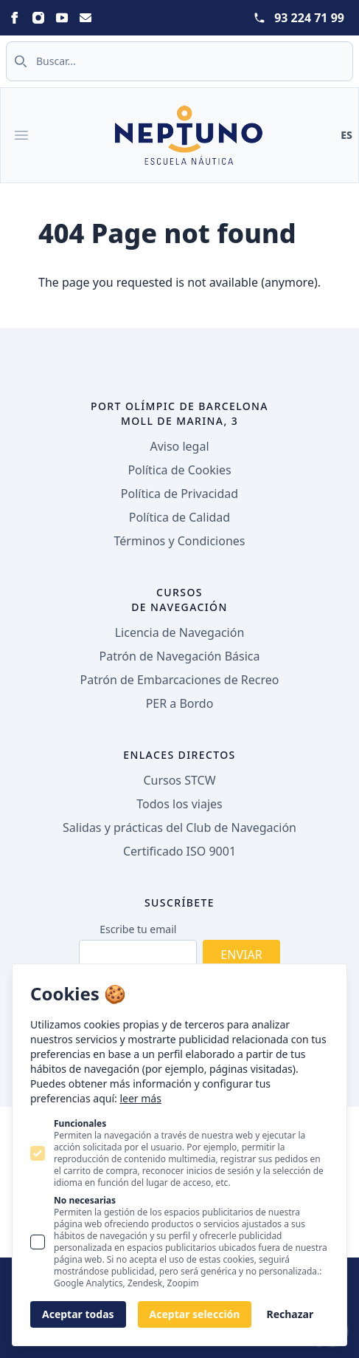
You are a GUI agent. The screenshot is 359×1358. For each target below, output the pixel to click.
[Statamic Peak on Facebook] (15, 18)
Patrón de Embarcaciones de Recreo (179, 680)
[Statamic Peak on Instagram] (38, 18)
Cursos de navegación (179, 599)
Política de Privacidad (179, 493)
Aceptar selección (195, 1314)
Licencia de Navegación (180, 632)
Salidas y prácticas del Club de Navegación (179, 827)
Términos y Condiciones (179, 541)
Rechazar (289, 1314)
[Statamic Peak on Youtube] (62, 18)
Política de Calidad (179, 517)
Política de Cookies (179, 470)
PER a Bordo (180, 703)
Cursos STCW (179, 780)
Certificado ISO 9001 (179, 851)
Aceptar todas (78, 1314)
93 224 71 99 (309, 18)
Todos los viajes (179, 804)
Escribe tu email (138, 929)
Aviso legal (179, 446)
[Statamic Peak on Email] (85, 18)
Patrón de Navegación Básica (180, 656)
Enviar (241, 954)
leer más (140, 1098)
